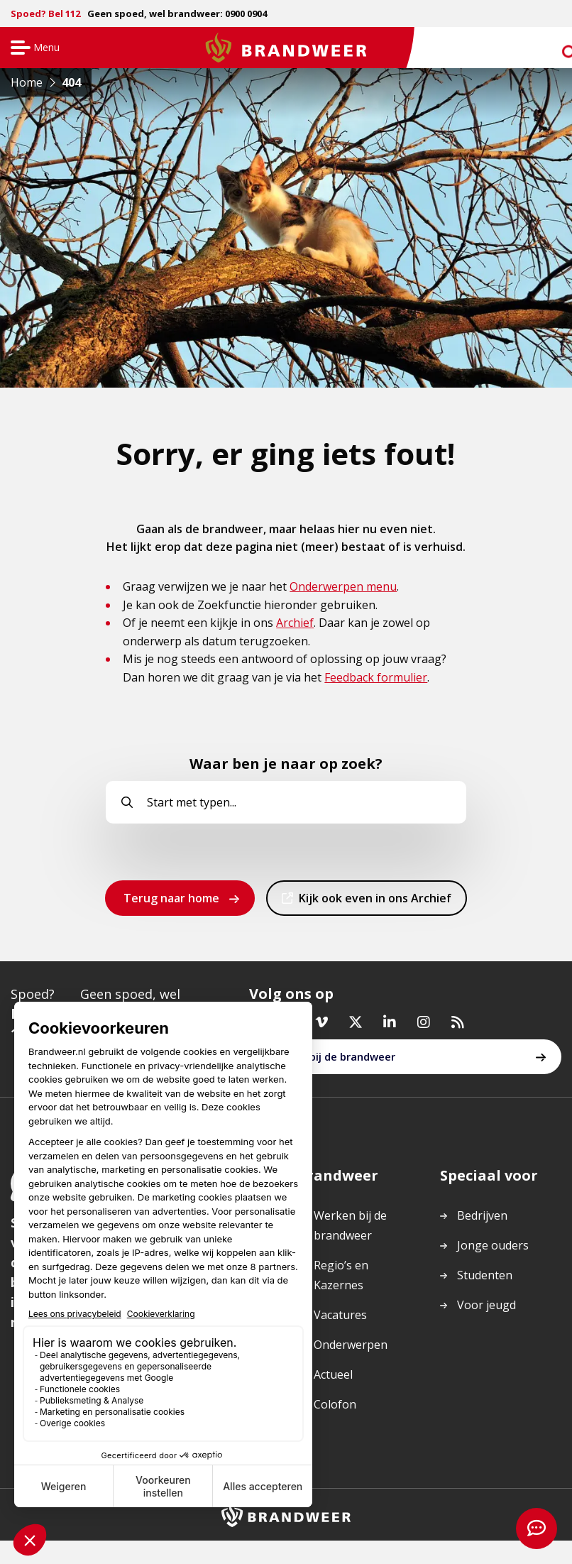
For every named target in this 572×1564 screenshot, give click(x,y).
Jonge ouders (493, 1250)
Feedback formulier (375, 677)
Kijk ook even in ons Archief (374, 902)
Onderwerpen (350, 1349)
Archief (295, 622)
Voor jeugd (486, 1310)
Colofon (335, 1409)
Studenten (484, 1280)
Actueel (333, 1379)
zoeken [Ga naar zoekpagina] (556, 51)
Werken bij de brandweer (331, 1062)
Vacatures (340, 1320)
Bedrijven (482, 1220)
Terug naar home (171, 898)
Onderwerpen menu (343, 586)
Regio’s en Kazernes (341, 1280)
